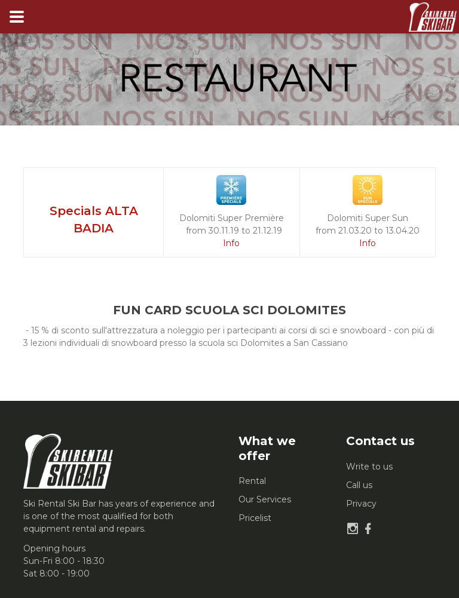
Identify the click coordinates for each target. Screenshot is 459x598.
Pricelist (254, 518)
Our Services (264, 499)
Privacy (361, 503)
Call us (359, 485)
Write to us (369, 466)
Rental (252, 481)
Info (231, 243)
